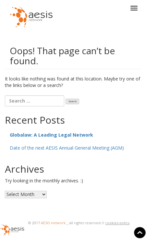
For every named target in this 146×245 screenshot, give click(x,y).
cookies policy (117, 222)
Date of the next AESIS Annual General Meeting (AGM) (67, 148)
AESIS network (53, 222)
